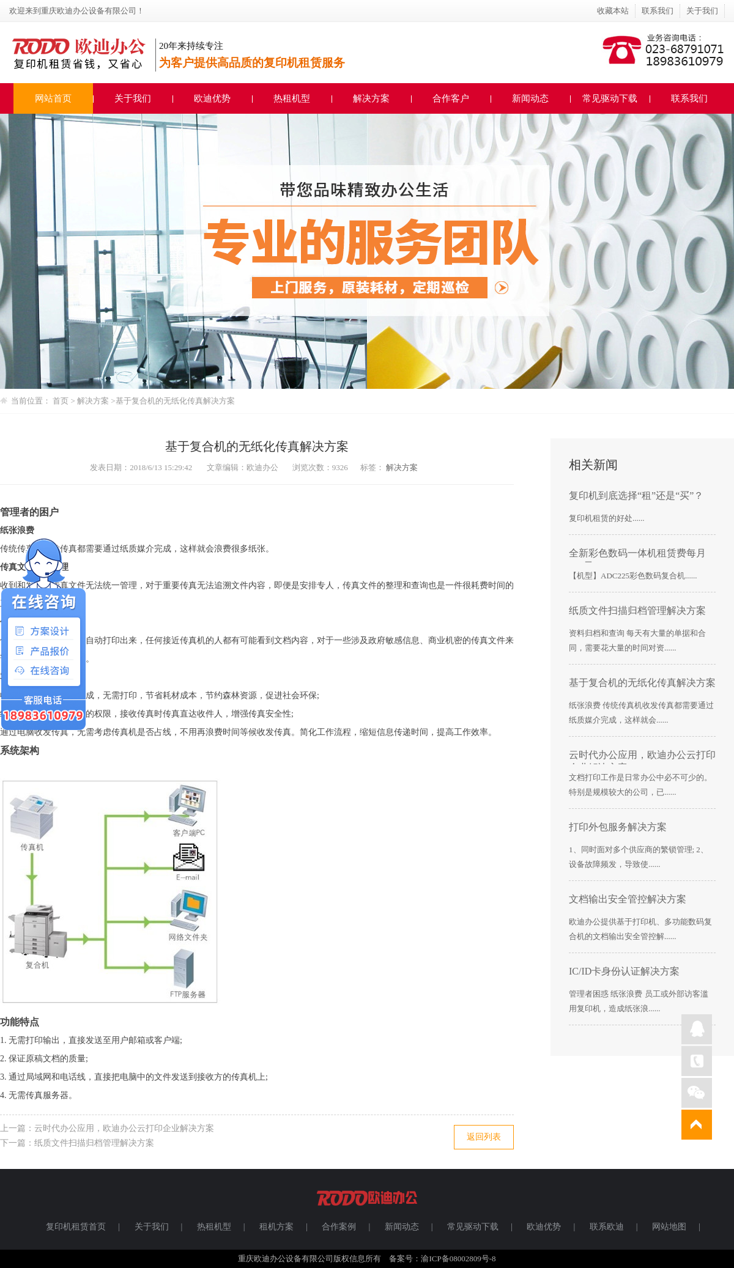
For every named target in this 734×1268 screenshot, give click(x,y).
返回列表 (484, 1136)
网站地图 (669, 1226)
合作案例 (339, 1226)
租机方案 (276, 1226)
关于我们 (702, 10)
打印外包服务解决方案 (618, 827)
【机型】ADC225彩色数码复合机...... (633, 575)
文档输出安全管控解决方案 (627, 899)
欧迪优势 (212, 98)
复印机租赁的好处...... (607, 518)
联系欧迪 (607, 1226)
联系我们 (657, 10)
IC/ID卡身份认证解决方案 (624, 971)
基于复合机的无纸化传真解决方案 (175, 400)
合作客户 (450, 98)
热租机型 (291, 98)
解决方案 (371, 98)
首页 (61, 400)
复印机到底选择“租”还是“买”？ (636, 495)
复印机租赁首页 (76, 1226)
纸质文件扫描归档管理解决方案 (94, 1143)
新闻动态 (530, 98)
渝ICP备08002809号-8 (458, 1258)
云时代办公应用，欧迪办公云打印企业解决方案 (124, 1128)
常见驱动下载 (609, 98)
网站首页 (53, 98)
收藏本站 (613, 10)
